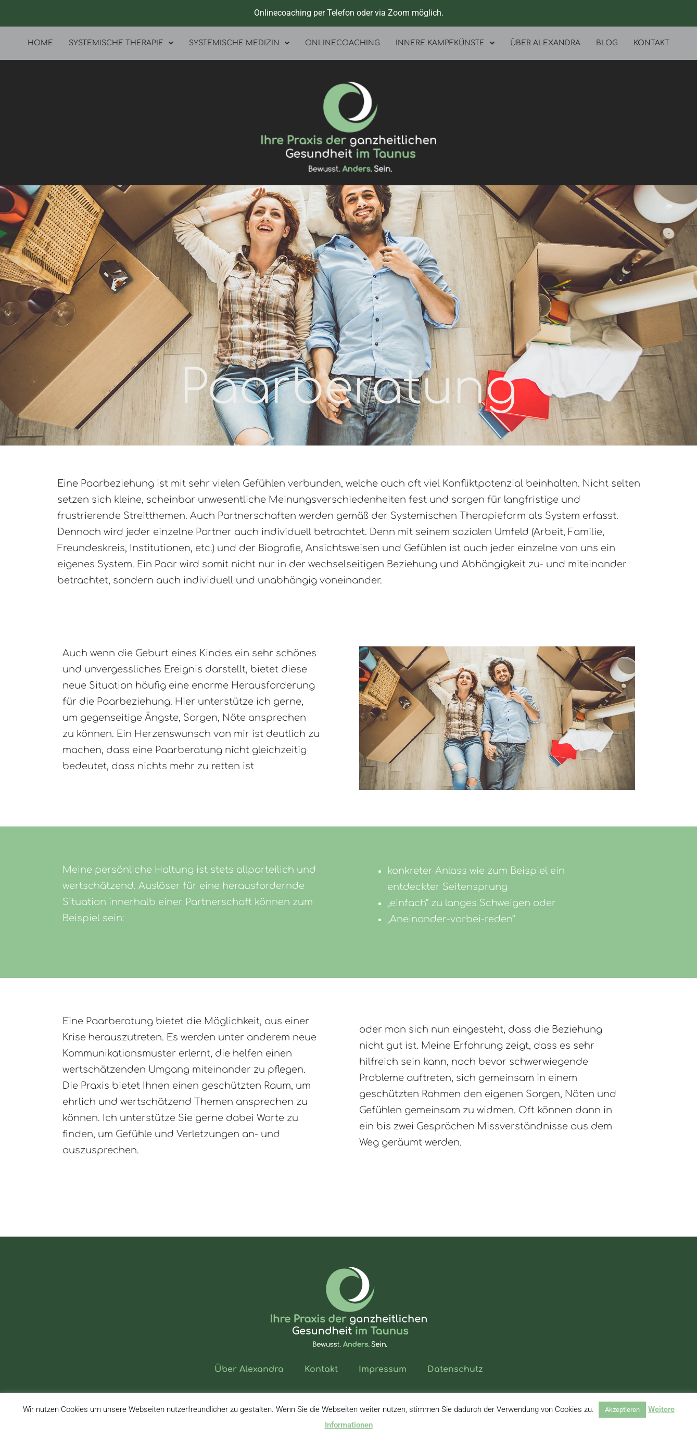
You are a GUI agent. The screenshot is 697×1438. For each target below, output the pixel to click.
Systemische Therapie (121, 43)
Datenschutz (455, 1369)
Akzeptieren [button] (622, 1410)
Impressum (383, 1369)
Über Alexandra (545, 43)
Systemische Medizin (239, 43)
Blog (607, 43)
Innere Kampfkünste (445, 43)
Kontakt (651, 43)
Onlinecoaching (342, 43)
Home (40, 43)
